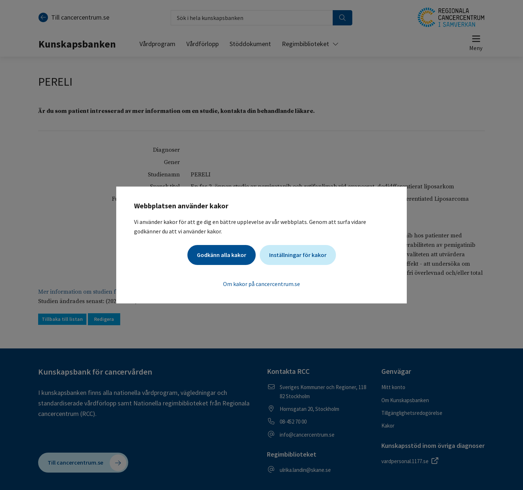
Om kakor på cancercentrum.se (261, 283)
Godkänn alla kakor (221, 254)
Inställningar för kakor (298, 254)
